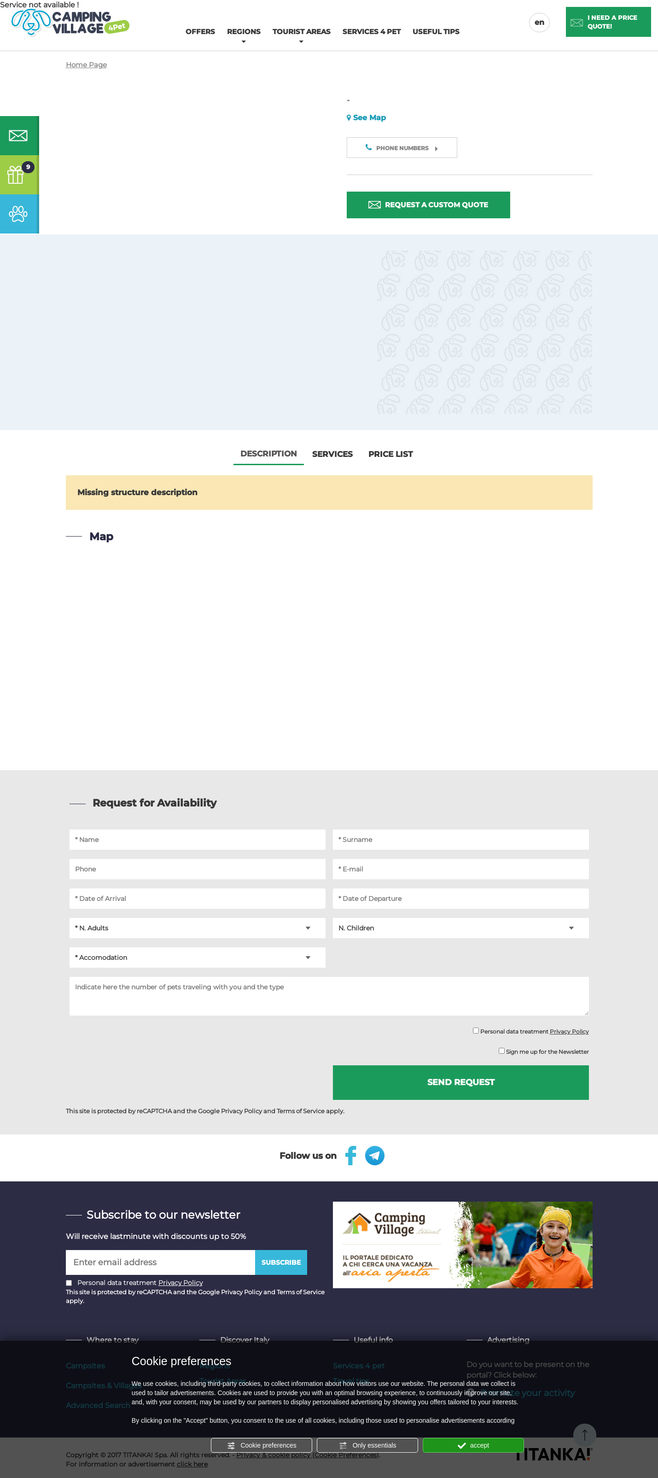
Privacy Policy (569, 1031)
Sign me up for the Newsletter (544, 1052)
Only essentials (367, 1446)
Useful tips (436, 31)
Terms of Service (301, 1111)
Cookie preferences (262, 1446)
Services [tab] (332, 454)
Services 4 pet (372, 31)
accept (473, 1446)
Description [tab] (268, 454)
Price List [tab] (390, 454)
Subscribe (281, 1262)
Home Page (86, 65)
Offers (200, 31)
